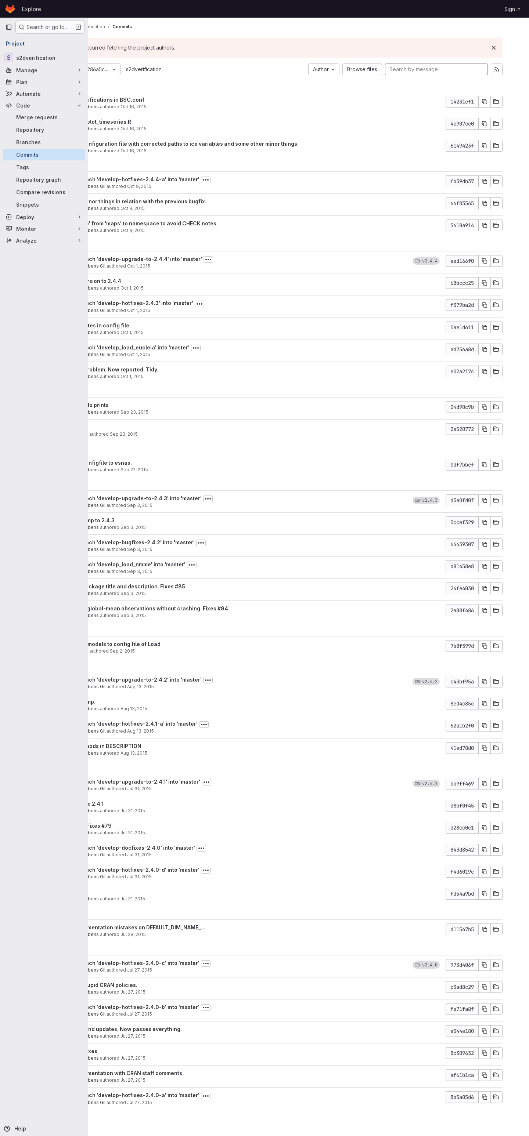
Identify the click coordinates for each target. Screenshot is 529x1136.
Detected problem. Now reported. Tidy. (161, 369)
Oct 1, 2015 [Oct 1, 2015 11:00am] (191, 354)
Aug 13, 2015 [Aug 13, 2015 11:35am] (193, 686)
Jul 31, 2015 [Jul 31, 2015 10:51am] (192, 788)
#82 (131, 892)
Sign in (512, 9)
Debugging (126, 427)
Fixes (119, 892)
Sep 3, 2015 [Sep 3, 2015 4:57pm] (186, 593)
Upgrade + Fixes (133, 826)
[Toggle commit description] (258, 180)
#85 (233, 586)
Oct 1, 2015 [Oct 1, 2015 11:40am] (191, 266)
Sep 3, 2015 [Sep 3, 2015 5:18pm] (186, 527)
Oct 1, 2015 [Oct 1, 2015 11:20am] (185, 332)
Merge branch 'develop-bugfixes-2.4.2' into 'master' (180, 542)
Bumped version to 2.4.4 (143, 281)
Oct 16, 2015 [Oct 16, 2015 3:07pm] (186, 150)
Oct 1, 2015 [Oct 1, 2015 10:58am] (185, 376)
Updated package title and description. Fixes (170, 586)
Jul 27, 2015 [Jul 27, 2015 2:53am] (192, 1102)
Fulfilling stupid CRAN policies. (151, 985)
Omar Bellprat (126, 434)
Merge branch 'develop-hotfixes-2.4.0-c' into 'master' (182, 963)
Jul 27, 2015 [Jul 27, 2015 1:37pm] (185, 1058)
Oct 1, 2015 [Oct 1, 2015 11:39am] (185, 288)
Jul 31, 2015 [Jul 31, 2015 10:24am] (192, 876)
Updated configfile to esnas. (148, 463)
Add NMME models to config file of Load (162, 644)
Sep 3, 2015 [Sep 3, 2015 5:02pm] (192, 571)
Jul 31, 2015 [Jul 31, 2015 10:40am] (185, 832)
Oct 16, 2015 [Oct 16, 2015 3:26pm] (186, 106)
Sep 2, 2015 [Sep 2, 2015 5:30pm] (175, 651)
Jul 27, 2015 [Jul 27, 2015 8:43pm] (185, 992)
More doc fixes (131, 1051)
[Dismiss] (511, 47)
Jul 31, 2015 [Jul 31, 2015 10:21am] (185, 898)
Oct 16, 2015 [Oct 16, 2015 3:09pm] (186, 128)
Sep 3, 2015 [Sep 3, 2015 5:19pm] (192, 505)
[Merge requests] (44, 117)
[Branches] (44, 142)
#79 (159, 826)
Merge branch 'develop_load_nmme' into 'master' (175, 564)
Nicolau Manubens (132, 106)
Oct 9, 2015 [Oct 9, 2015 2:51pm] (185, 208)
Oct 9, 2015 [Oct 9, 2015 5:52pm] (192, 186)
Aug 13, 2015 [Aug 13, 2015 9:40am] (186, 708)
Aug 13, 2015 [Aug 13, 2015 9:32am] (186, 753)
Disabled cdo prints (137, 405)
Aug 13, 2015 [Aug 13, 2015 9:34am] (193, 731)
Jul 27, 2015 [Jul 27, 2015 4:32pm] (185, 1036)
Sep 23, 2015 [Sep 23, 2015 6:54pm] (177, 434)
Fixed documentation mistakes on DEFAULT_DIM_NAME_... (185, 927)
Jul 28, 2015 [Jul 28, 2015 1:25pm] (186, 934)
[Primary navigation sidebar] (9, 27)
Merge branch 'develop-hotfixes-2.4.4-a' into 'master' (182, 179)
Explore (31, 9)
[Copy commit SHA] (502, 102)
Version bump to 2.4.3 (140, 520)
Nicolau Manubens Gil (135, 186)
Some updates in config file (147, 325)
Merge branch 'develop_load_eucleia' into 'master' (177, 347)
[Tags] (44, 167)
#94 (275, 608)
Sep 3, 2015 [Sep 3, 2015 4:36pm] (186, 615)
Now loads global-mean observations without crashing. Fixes (191, 608)
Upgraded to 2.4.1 (134, 804)
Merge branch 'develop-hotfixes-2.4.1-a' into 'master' (181, 724)
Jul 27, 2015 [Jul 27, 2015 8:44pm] (192, 970)
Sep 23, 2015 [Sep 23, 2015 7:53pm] (187, 412)
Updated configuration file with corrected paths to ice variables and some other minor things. (232, 144)
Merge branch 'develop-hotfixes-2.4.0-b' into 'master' (182, 1007)
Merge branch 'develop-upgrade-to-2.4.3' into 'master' (183, 498)
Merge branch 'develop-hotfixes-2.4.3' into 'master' (179, 303)
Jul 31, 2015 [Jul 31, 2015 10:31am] (192, 854)
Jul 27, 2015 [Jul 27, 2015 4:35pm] (192, 1014)
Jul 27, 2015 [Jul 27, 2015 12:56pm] (185, 1080)
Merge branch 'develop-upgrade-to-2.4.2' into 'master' (183, 679)
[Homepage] (10, 9)
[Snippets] (44, 204)
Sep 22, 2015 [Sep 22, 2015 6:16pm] (187, 469)
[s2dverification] (44, 57)
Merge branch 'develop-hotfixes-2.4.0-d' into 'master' (182, 870)
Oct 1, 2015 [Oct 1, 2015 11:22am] (191, 310)
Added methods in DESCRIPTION (153, 746)
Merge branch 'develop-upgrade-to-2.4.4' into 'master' (183, 259)
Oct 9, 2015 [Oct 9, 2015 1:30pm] (185, 230)
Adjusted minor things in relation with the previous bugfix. (185, 201)
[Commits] (44, 154)
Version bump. (130, 701)
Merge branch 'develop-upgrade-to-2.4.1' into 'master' (182, 781)
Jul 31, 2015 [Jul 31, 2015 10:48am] (185, 810)
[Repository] (44, 129)
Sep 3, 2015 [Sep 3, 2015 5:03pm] (192, 549)
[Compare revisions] (44, 192)
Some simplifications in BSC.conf (154, 100)
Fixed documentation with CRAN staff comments (173, 1073)
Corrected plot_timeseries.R (148, 122)
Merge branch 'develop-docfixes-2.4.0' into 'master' (180, 848)
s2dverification (197, 69)
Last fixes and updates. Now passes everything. (173, 1029)
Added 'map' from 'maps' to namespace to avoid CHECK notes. (191, 223)
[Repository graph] (44, 179)
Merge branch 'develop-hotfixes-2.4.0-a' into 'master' (182, 1095)
